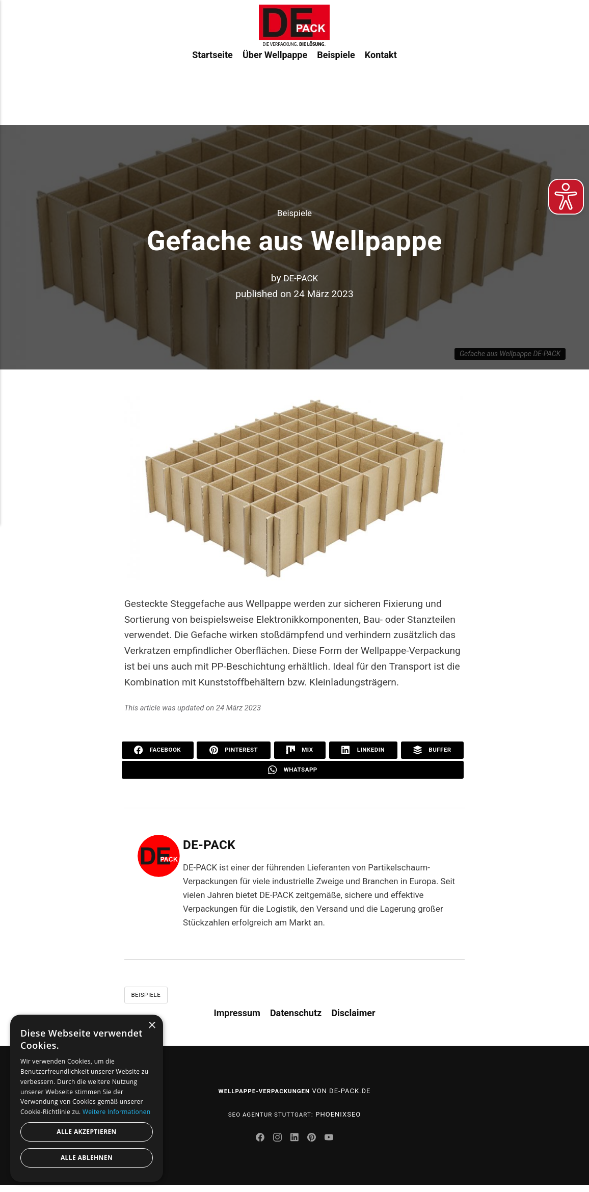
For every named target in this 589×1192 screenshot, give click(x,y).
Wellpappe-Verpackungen (264, 1095)
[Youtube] (333, 1145)
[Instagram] (276, 1145)
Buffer (432, 750)
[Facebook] (256, 1145)
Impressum (236, 1017)
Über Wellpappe (275, 86)
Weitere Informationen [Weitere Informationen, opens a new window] (117, 1111)
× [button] (151, 1025)
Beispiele (336, 86)
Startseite (212, 86)
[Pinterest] (315, 1145)
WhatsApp (292, 771)
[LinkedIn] (295, 1145)
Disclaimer (353, 1017)
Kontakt (381, 86)
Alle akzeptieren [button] (87, 1131)
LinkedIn (363, 750)
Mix (300, 750)
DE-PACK (300, 278)
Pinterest (234, 750)
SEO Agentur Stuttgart (270, 1118)
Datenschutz (296, 1017)
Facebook (157, 750)
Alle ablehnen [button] (87, 1157)
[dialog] (86, 1098)
